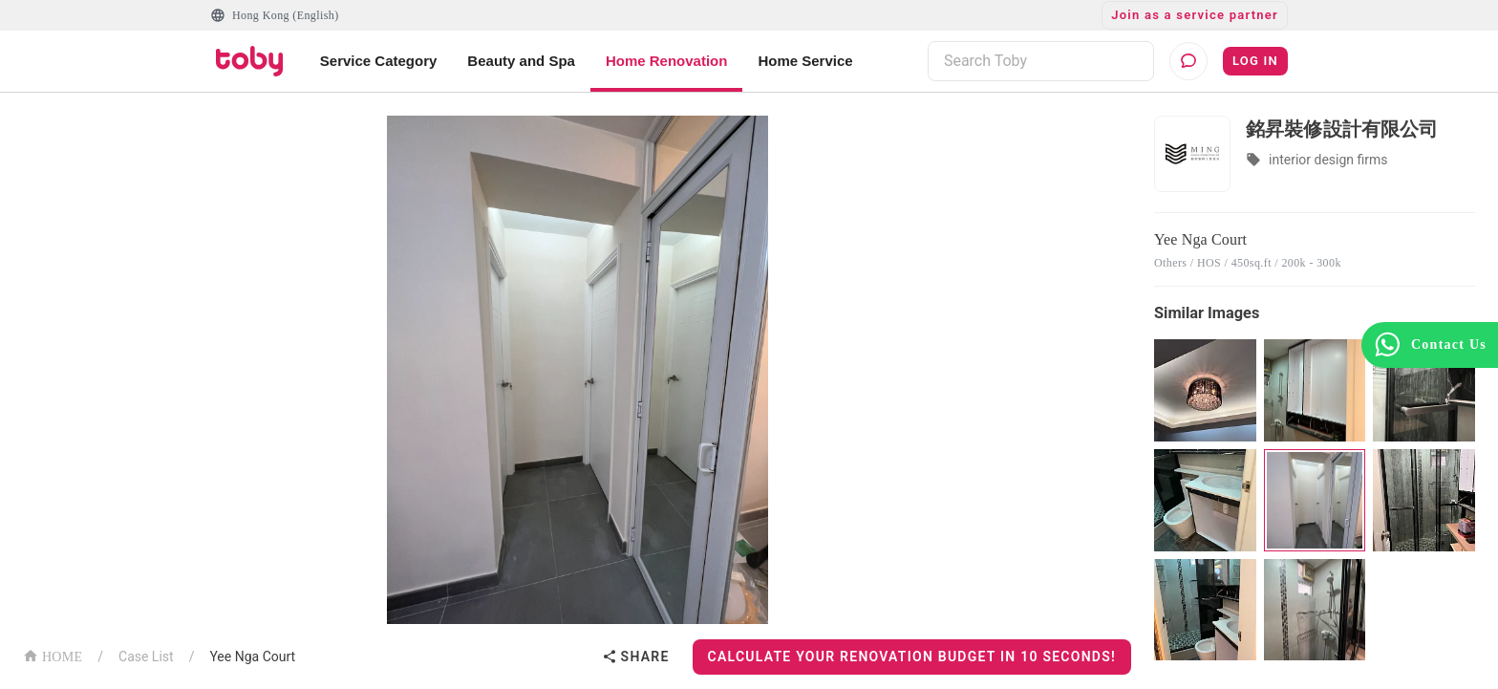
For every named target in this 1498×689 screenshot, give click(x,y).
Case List (146, 656)
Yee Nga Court (252, 656)
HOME (52, 655)
